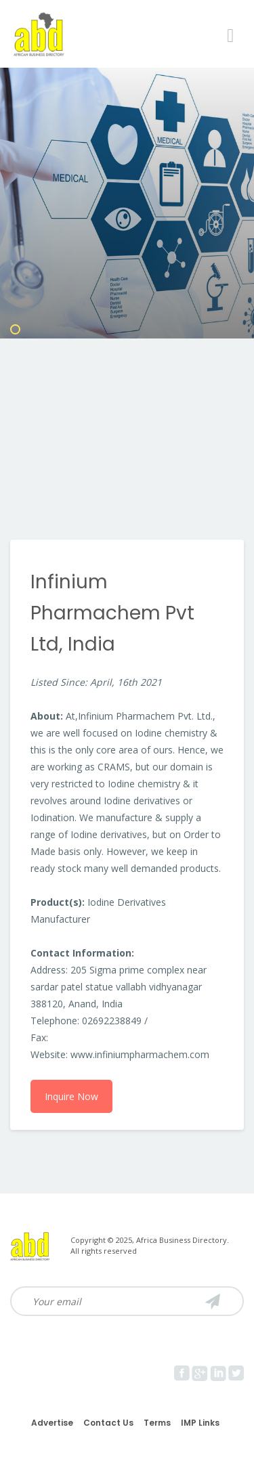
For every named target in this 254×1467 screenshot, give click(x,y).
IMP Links (200, 1422)
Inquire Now (71, 1096)
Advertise (52, 1422)
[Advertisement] (127, 406)
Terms (157, 1422)
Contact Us (108, 1422)
